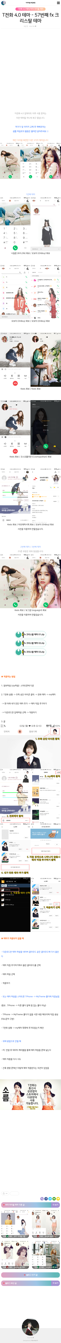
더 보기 (55, 1205)
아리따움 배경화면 (30, 3)
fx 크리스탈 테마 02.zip (33, 643)
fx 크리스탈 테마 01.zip (33, 635)
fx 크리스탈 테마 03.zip (33, 652)
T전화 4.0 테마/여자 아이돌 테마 (30, 9)
